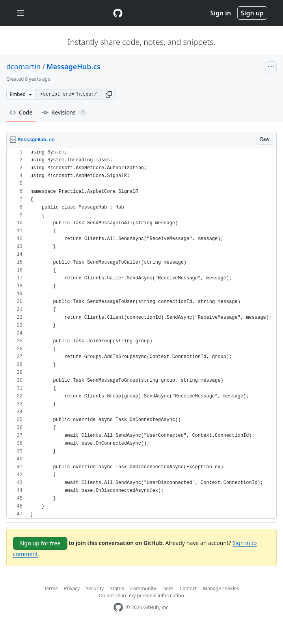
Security (95, 588)
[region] (141, 333)
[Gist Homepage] (118, 13)
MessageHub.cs (74, 66)
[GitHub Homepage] (118, 607)
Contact (188, 588)
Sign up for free (40, 543)
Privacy (72, 588)
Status (117, 588)
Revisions (64, 112)
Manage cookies (221, 588)
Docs (167, 588)
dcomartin (23, 66)
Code (21, 112)
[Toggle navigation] (20, 13)
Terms (51, 588)
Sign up (252, 13)
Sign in (220, 13)
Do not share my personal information (141, 595)
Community (143, 588)
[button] (108, 94)
